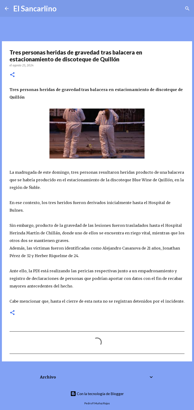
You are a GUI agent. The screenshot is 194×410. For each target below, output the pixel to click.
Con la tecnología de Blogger (97, 393)
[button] (12, 75)
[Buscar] (63, 8)
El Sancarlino (35, 8)
